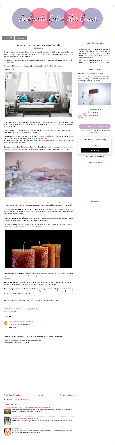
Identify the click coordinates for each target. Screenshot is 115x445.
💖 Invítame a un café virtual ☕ (95, 126)
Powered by (95, 157)
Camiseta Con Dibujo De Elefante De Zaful (25, 418)
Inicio (41, 395)
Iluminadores (16, 429)
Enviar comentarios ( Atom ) (21, 399)
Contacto (21, 38)
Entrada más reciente (13, 395)
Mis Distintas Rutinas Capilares (90, 73)
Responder (12, 327)
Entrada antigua (67, 395)
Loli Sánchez (94, 112)
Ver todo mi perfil (93, 115)
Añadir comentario (11, 332)
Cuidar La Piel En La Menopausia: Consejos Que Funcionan (31, 407)
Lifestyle (13, 311)
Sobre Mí (8, 38)
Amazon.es (97, 53)
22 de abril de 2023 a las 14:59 (23, 322)
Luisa (11, 322)
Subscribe (95, 150)
